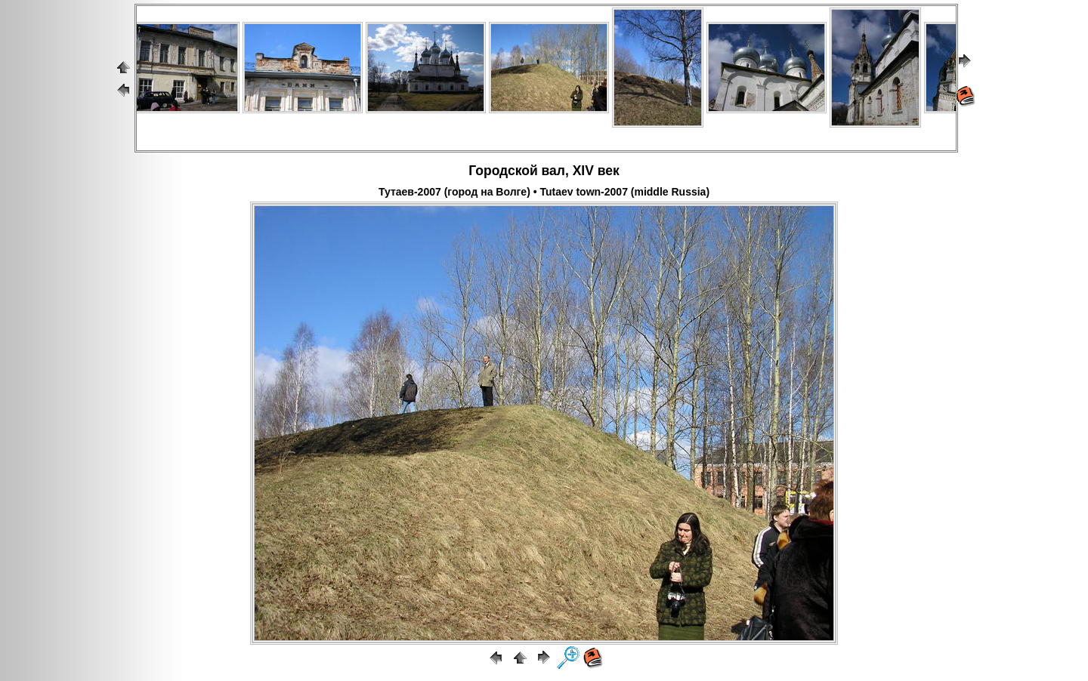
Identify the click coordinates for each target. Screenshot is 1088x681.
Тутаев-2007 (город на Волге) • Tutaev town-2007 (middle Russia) (544, 192)
